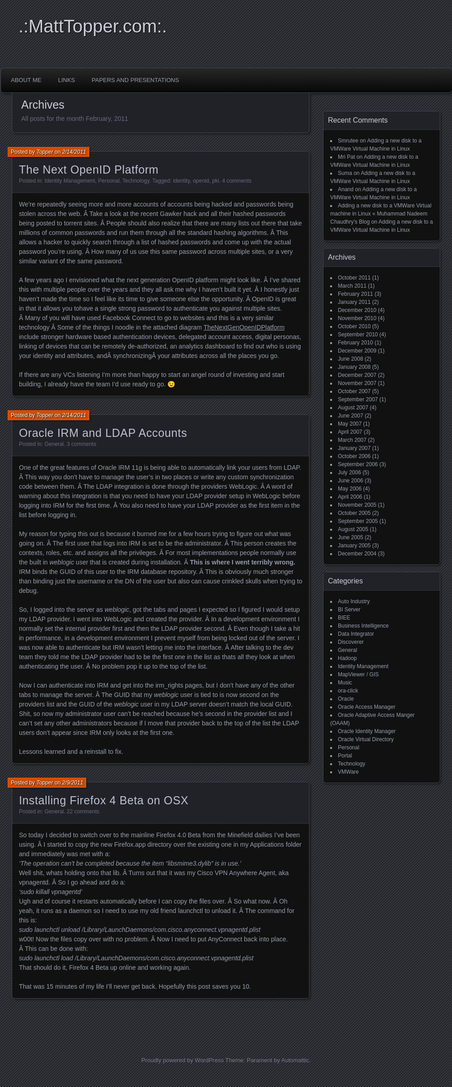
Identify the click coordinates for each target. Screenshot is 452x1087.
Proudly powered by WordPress (182, 1060)
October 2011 (354, 278)
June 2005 (350, 537)
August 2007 (353, 407)
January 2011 (354, 302)
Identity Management (70, 181)
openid (201, 181)
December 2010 (357, 310)
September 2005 (358, 521)
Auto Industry (354, 601)
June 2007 (350, 416)
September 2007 (358, 399)
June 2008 (350, 359)
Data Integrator (356, 634)
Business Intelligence (363, 626)
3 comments (81, 444)
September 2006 (358, 464)
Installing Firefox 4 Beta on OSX (104, 800)
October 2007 (354, 391)
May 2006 (350, 489)
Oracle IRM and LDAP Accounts (103, 433)
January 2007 (354, 448)
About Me (26, 80)
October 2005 (354, 513)
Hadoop (347, 658)
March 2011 (352, 286)
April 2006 (350, 497)
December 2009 (357, 351)
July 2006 (349, 472)
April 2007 (350, 432)
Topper (45, 152)
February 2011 (355, 294)
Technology (135, 181)
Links (66, 80)
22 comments (83, 811)
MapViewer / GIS (358, 674)
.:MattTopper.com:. (92, 26)
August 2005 (353, 529)
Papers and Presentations (135, 80)
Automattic (295, 1060)
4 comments (236, 181)
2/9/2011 (72, 783)
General (54, 444)
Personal (108, 181)
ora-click (348, 691)
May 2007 (350, 424)
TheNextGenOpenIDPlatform (244, 327)
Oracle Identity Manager (367, 731)
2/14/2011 (74, 152)
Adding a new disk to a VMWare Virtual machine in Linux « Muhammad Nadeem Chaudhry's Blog (380, 213)
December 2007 (357, 375)
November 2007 (357, 383)
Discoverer (351, 642)
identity (181, 181)
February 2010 (355, 342)
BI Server (349, 609)
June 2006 (350, 480)
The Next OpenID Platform (89, 169)
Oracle (346, 699)
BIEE (344, 618)
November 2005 (357, 505)
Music (345, 682)
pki (215, 181)
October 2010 (354, 326)
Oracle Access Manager (366, 707)
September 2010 (358, 334)
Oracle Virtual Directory (366, 739)
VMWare (348, 772)
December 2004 (357, 553)
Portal (345, 755)
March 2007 (352, 440)
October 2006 (354, 456)
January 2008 (354, 367)
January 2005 (354, 545)
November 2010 (357, 318)
